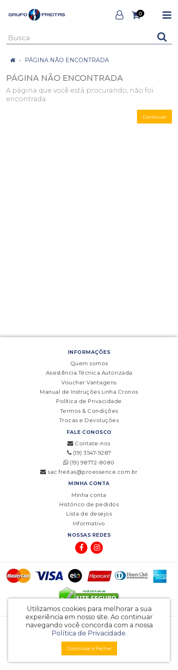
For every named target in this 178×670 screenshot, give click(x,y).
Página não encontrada (67, 60)
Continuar (154, 117)
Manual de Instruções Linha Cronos (89, 391)
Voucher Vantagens (89, 382)
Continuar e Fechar (89, 648)
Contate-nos (89, 443)
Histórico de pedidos (89, 504)
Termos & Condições (89, 411)
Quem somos (89, 363)
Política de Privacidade (89, 401)
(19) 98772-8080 (89, 462)
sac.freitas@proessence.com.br (89, 471)
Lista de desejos (89, 513)
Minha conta (89, 495)
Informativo (89, 523)
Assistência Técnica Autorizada (89, 372)
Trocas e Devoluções (89, 420)
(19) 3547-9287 (89, 452)
